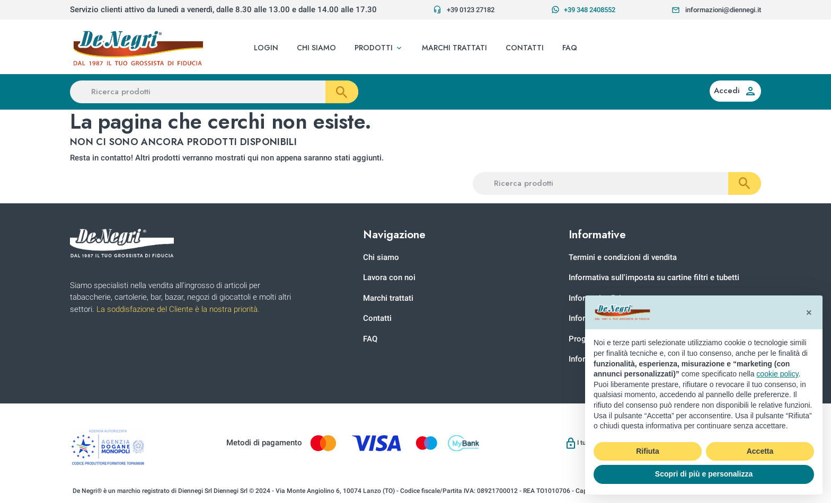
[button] (379, 48)
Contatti (377, 318)
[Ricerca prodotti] (214, 91)
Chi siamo (381, 257)
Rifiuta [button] (647, 451)
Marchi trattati (388, 298)
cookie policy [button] (777, 374)
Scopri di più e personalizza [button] (704, 474)
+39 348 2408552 (583, 9)
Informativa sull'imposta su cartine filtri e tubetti (654, 277)
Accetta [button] (760, 451)
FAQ (370, 339)
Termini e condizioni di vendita (623, 257)
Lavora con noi (389, 277)
